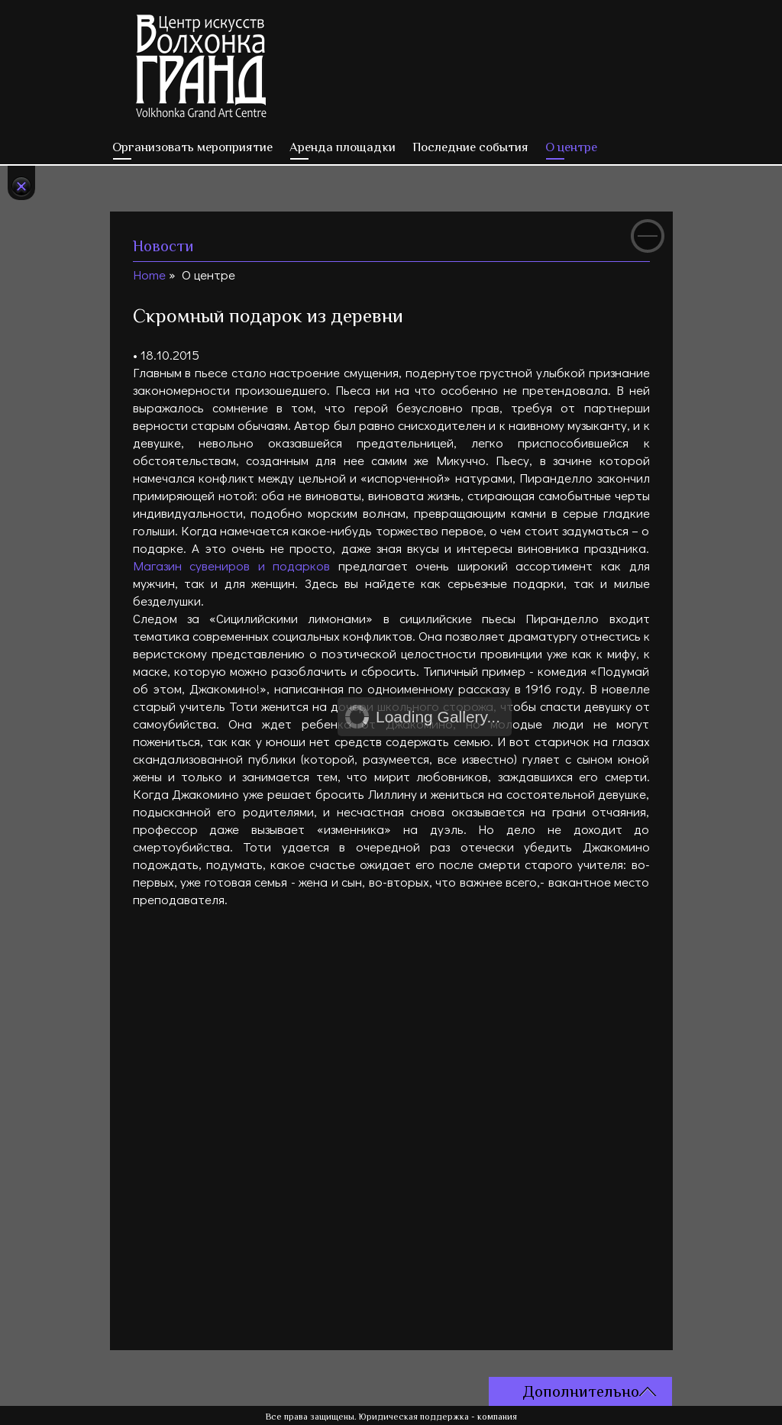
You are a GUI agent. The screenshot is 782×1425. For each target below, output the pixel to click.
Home (149, 274)
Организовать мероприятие (192, 147)
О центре (571, 147)
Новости (163, 246)
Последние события (470, 147)
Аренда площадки (342, 147)
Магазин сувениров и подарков (232, 565)
